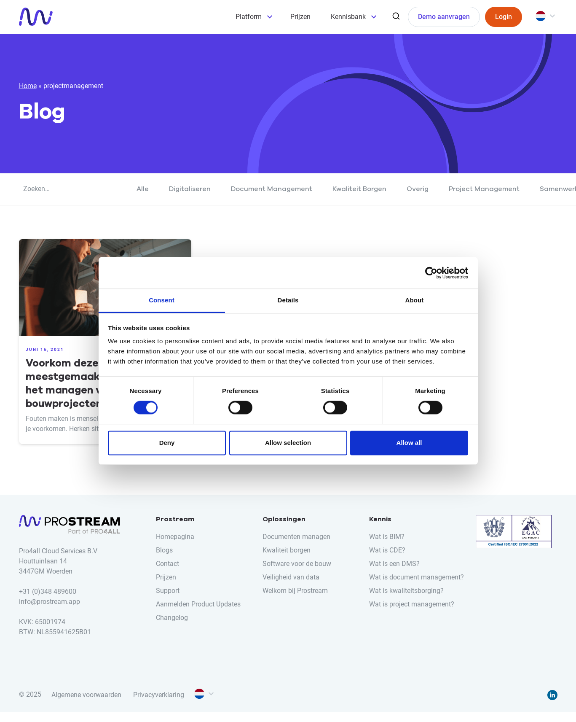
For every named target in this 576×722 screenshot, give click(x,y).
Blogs (164, 550)
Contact (167, 564)
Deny (167, 442)
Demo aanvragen (444, 17)
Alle (143, 189)
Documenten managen (296, 537)
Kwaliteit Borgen (359, 189)
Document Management (271, 189)
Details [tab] (288, 300)
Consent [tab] (161, 300)
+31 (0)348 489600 (47, 591)
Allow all (409, 442)
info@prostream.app (49, 602)
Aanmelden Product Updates (198, 604)
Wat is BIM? (387, 537)
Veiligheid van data (291, 577)
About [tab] (414, 300)
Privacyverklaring (158, 695)
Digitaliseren (190, 189)
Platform (249, 17)
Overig (418, 189)
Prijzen (300, 17)
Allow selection (288, 442)
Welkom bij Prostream (295, 591)
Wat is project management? (411, 604)
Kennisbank (348, 17)
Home (28, 86)
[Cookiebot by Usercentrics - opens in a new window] (431, 273)
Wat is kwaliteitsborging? (406, 591)
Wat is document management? (416, 577)
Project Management (484, 189)
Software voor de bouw (297, 564)
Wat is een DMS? (394, 564)
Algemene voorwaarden (86, 695)
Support (167, 591)
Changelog (172, 618)
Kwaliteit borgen (287, 550)
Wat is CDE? (387, 550)
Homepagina (175, 537)
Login (503, 17)
